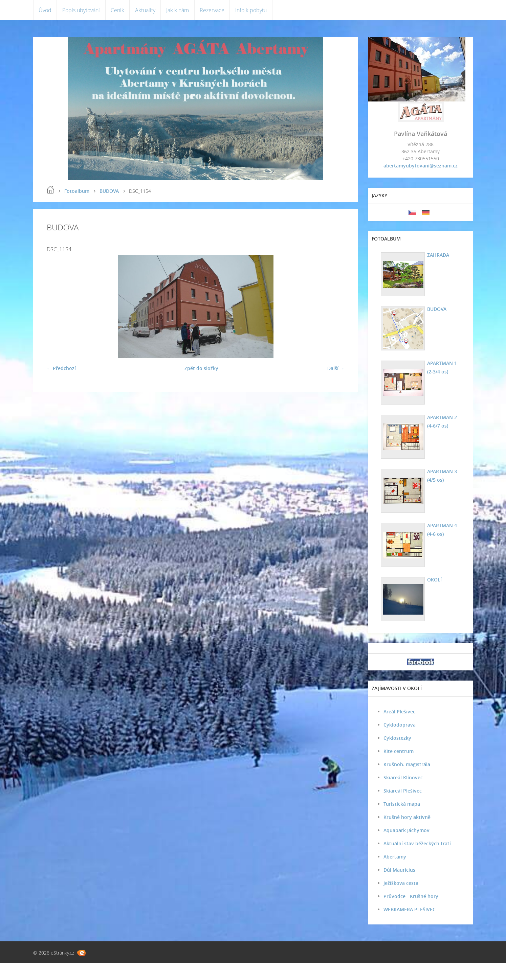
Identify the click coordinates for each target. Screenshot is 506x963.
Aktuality (145, 10)
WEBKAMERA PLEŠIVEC (409, 909)
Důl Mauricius (399, 870)
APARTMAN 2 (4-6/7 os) (442, 421)
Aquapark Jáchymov (406, 830)
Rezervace (212, 10)
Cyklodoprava (399, 724)
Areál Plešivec (399, 711)
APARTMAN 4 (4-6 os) (442, 529)
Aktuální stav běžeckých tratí (417, 843)
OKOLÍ (434, 579)
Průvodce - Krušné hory (410, 896)
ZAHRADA (438, 255)
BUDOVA (109, 191)
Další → (336, 368)
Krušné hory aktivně (407, 817)
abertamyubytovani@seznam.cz (420, 165)
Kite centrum (398, 751)
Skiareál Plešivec (402, 790)
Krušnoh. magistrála (406, 764)
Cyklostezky (397, 738)
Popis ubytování (81, 10)
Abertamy (394, 856)
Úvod (45, 10)
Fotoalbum (76, 191)
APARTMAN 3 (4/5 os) (442, 475)
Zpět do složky (201, 368)
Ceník (117, 10)
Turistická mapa (401, 804)
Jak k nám (177, 10)
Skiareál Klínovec (403, 777)
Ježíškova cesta (400, 883)
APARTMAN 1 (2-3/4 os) (442, 367)
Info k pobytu (251, 10)
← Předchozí (61, 368)
